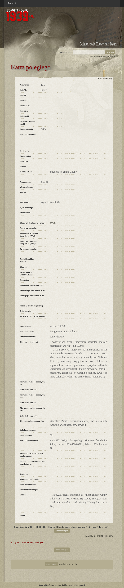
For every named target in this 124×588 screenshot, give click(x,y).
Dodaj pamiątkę (62, 550)
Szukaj (110, 52)
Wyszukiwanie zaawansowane (102, 56)
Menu (12, 3)
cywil (53, 222)
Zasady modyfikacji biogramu (99, 536)
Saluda (60, 527)
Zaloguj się (51, 564)
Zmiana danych (62, 531)
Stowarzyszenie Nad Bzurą (59, 585)
